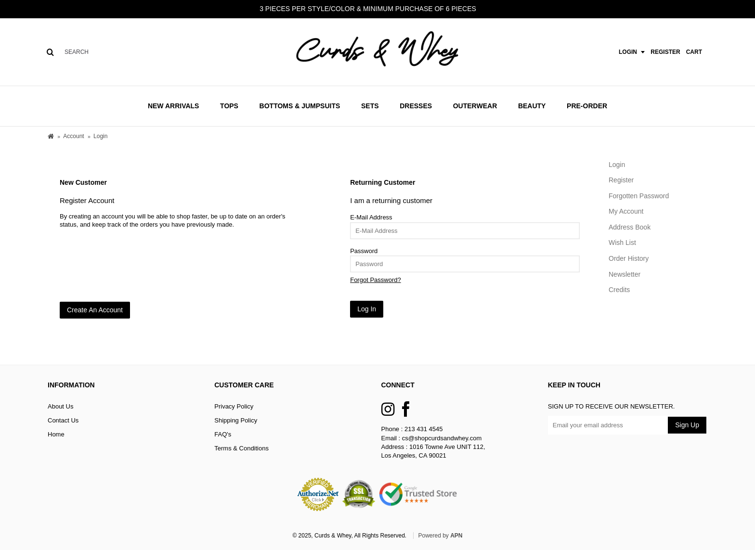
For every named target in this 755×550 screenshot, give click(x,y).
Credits (619, 290)
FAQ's (222, 434)
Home (56, 434)
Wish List (622, 242)
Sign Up (687, 425)
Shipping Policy (235, 420)
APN (456, 535)
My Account (626, 211)
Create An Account (95, 310)
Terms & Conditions (241, 448)
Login (617, 164)
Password (364, 251)
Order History (629, 258)
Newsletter (624, 274)
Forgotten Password (639, 196)
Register (621, 180)
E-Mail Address (371, 217)
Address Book (630, 227)
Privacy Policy (233, 406)
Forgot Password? (375, 279)
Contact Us (63, 420)
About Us (60, 406)
